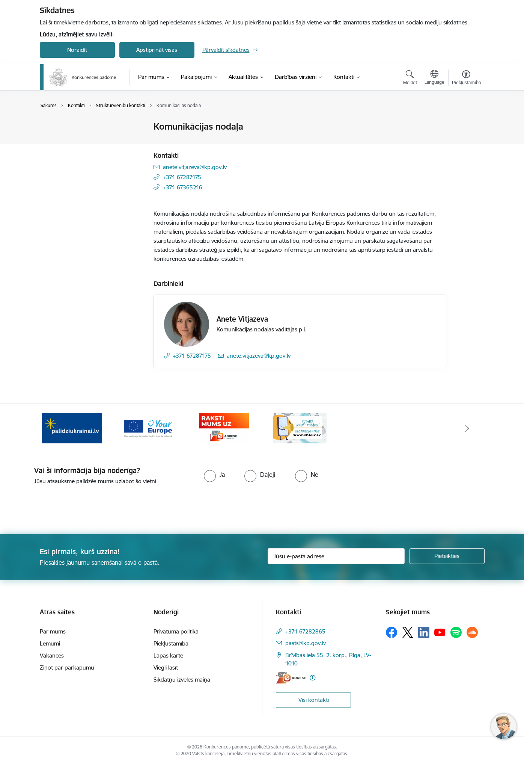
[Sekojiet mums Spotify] (456, 632)
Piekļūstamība (171, 643)
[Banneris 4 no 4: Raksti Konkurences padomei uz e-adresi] (224, 427)
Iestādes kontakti (69, 126)
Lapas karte (168, 655)
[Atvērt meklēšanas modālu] (410, 79)
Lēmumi (50, 643)
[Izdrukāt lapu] (466, 123)
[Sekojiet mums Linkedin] (423, 632)
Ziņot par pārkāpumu (67, 667)
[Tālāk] (467, 428)
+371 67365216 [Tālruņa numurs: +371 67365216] (182, 187)
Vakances (52, 655)
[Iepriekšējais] (57, 428)
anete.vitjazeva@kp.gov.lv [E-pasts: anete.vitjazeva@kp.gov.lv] (195, 167)
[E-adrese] (291, 677)
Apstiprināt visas (156, 49)
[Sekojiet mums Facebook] (391, 632)
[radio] (214, 474)
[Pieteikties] (447, 556)
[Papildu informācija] (312, 677)
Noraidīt (77, 49)
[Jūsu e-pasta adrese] (336, 556)
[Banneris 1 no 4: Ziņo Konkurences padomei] (300, 427)
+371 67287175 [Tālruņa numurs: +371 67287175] (182, 177)
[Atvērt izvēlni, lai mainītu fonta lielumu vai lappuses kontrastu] (466, 79)
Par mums (53, 631)
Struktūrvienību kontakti (78, 153)
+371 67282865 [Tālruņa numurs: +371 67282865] (305, 631)
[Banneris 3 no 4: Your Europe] (148, 427)
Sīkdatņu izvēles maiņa (182, 679)
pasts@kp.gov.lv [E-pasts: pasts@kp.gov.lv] (305, 643)
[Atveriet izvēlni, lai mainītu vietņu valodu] (434, 78)
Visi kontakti (313, 699)
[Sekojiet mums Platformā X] (407, 632)
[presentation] (63, 506)
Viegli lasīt (166, 667)
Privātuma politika (176, 631)
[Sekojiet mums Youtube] (440, 631)
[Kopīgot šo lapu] (466, 142)
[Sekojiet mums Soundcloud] (472, 632)
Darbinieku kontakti (73, 140)
